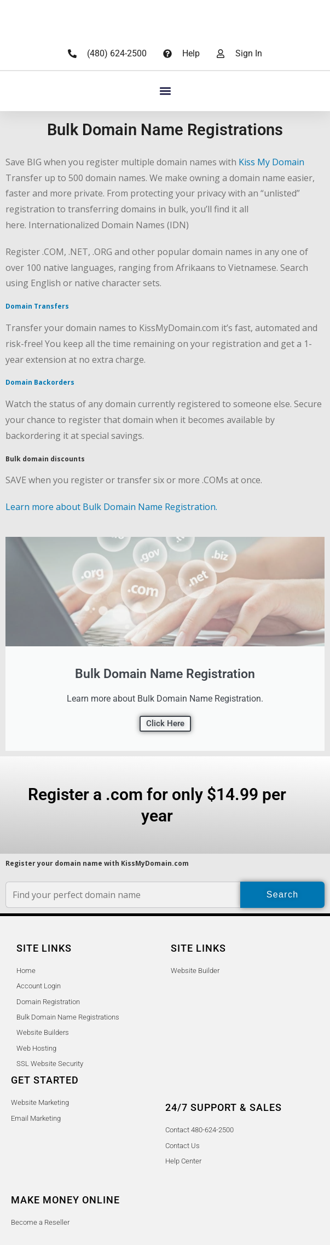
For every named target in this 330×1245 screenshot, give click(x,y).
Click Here (165, 723)
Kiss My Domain (271, 162)
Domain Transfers (37, 306)
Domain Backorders (39, 382)
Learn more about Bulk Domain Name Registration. (111, 507)
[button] (165, 91)
